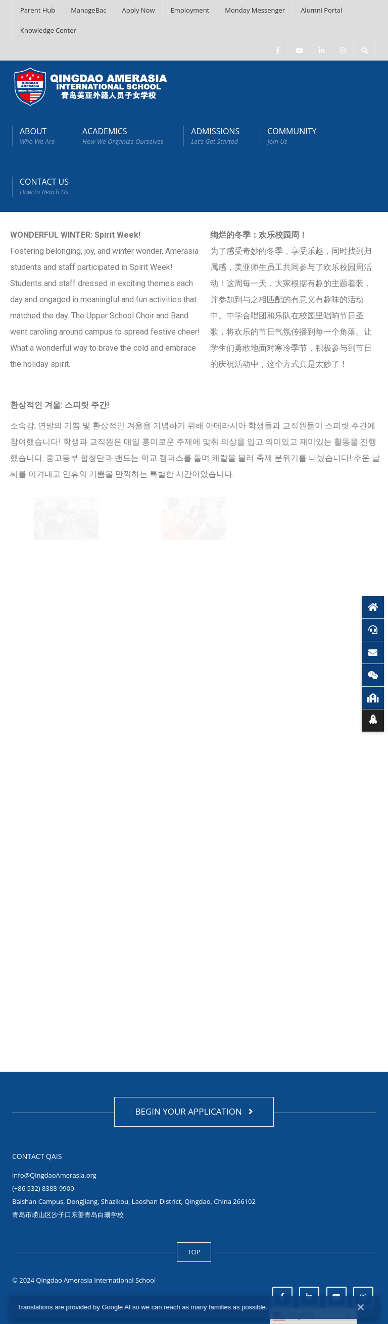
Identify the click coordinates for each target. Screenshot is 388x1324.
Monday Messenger (255, 10)
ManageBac (88, 10)
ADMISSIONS (215, 136)
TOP (193, 1251)
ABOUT (37, 136)
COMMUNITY (291, 136)
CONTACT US (44, 186)
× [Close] (361, 1307)
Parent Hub (37, 10)
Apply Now (138, 10)
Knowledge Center (48, 30)
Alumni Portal (321, 10)
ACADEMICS (122, 136)
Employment (189, 10)
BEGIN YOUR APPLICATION (194, 1111)
